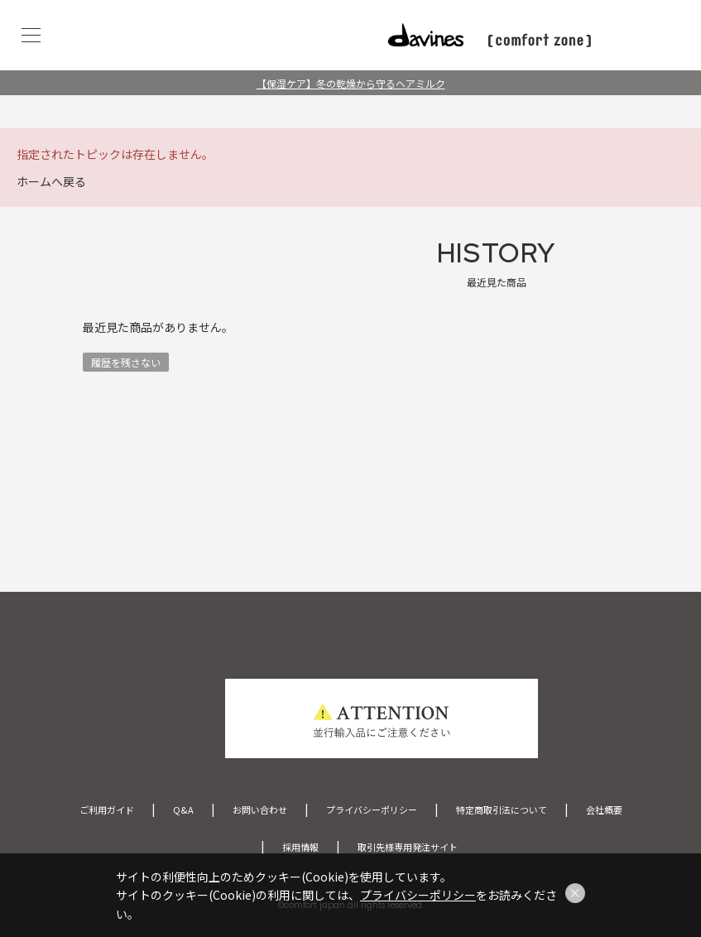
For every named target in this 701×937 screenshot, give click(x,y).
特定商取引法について (501, 809)
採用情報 (300, 846)
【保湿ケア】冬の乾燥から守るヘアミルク (351, 83)
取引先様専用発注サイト (408, 846)
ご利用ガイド (106, 809)
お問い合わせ (260, 809)
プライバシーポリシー (371, 809)
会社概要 (604, 809)
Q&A (183, 809)
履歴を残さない (126, 362)
